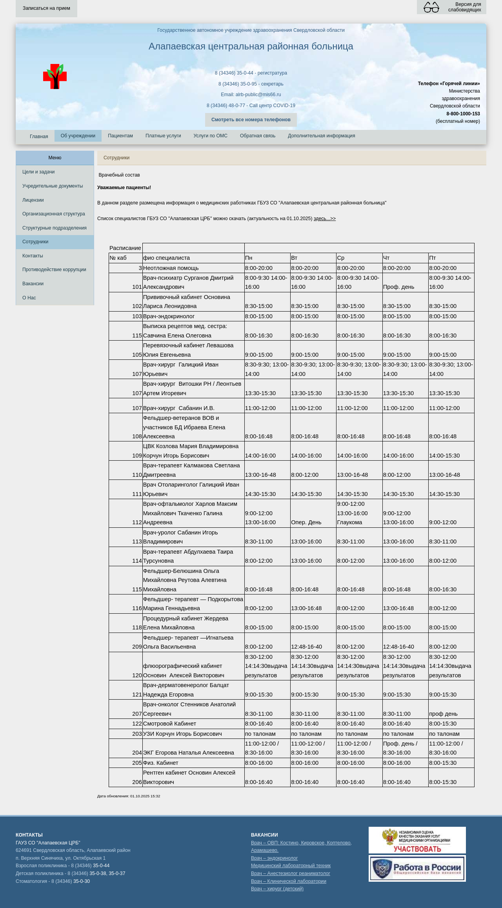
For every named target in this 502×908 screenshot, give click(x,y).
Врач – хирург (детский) (277, 889)
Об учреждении (78, 136)
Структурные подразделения (54, 228)
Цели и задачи (38, 172)
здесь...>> (325, 218)
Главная (39, 136)
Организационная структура (53, 214)
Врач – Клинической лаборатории (288, 881)
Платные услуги (163, 136)
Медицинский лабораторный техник (291, 865)
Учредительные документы (52, 186)
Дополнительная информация (321, 136)
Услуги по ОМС (211, 136)
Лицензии (33, 200)
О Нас (29, 298)
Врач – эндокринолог (274, 858)
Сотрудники (35, 241)
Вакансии (33, 283)
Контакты (32, 256)
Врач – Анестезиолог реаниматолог (290, 873)
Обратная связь (257, 136)
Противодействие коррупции (54, 269)
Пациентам (120, 136)
